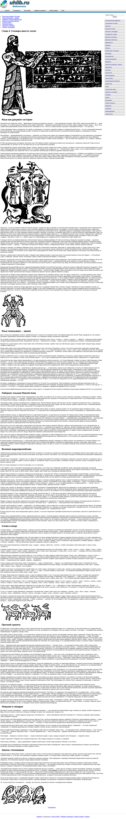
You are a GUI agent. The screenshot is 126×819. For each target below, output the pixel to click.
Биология (108, 26)
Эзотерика (108, 108)
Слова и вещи (6, 22)
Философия (108, 100)
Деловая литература (111, 37)
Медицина (108, 61)
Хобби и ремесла (110, 103)
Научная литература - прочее (113, 64)
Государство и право (111, 34)
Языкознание (109, 114)
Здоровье (108, 45)
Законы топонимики (8, 27)
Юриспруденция (109, 111)
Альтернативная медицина (112, 20)
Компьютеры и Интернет (112, 50)
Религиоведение (110, 75)
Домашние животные (111, 39)
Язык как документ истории (11, 16)
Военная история (110, 28)
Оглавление (52, 807)
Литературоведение (110, 59)
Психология (108, 72)
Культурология (109, 56)
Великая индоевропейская (10, 21)
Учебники (108, 94)
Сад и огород (109, 78)
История (107, 48)
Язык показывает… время (10, 18)
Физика (107, 97)
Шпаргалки (108, 105)
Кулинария (108, 53)
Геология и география (111, 31)
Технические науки (110, 89)
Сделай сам (108, 83)
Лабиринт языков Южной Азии (12, 19)
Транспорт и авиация (111, 92)
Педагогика (108, 67)
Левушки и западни (8, 25)
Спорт (107, 86)
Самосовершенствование (112, 81)
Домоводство (109, 42)
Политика (108, 70)
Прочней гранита (7, 24)
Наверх (87, 816)
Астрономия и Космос (111, 23)
